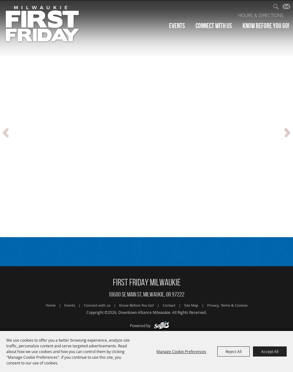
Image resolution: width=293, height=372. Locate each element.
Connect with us (214, 25)
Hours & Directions (261, 15)
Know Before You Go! (266, 25)
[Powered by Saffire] (161, 325)
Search (278, 7)
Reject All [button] (234, 351)
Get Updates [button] (288, 7)
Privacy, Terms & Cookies (227, 305)
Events (177, 25)
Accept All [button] (269, 351)
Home (51, 305)
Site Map (191, 305)
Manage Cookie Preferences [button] (181, 351)
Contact (169, 305)
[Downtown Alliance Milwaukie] (42, 23)
